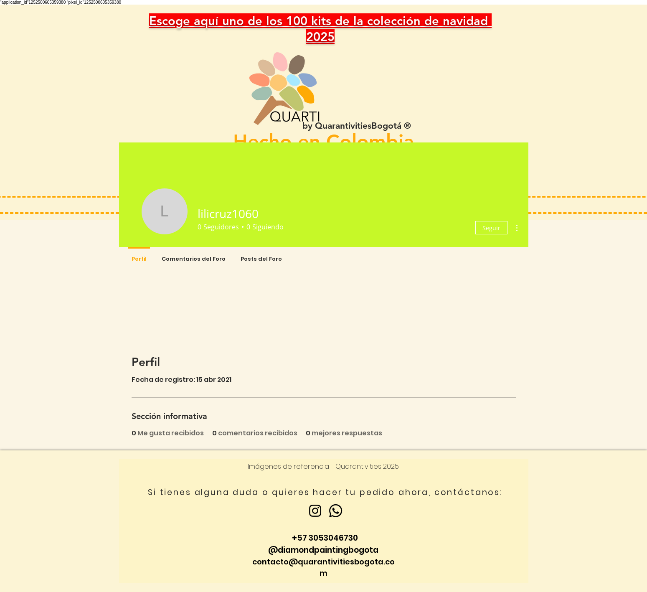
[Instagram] (315, 511)
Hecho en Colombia (323, 141)
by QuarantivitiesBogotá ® (356, 125)
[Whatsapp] (335, 511)
